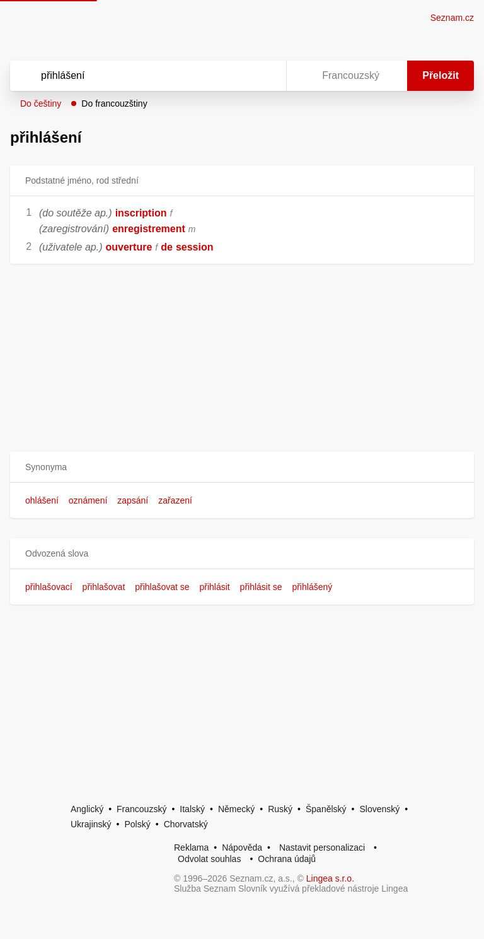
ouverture (129, 247)
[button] (242, 467)
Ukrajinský (91, 824)
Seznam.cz (452, 18)
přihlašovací (48, 587)
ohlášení (42, 500)
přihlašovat (104, 587)
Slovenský (379, 809)
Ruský (280, 809)
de (167, 247)
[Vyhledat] (131, 76)
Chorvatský (186, 824)
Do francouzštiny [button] (114, 103)
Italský (192, 809)
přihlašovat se (162, 587)
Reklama (191, 847)
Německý (236, 809)
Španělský (326, 809)
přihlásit (214, 587)
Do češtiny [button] (40, 103)
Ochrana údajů (287, 859)
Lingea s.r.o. (330, 878)
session (195, 247)
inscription (141, 213)
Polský (137, 824)
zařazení (175, 500)
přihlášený (312, 587)
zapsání (132, 500)
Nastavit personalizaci (322, 847)
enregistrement (148, 228)
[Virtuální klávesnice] (265, 76)
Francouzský (141, 809)
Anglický (87, 809)
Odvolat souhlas (209, 859)
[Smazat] (237, 76)
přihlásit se (261, 587)
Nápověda (242, 847)
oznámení (88, 500)
